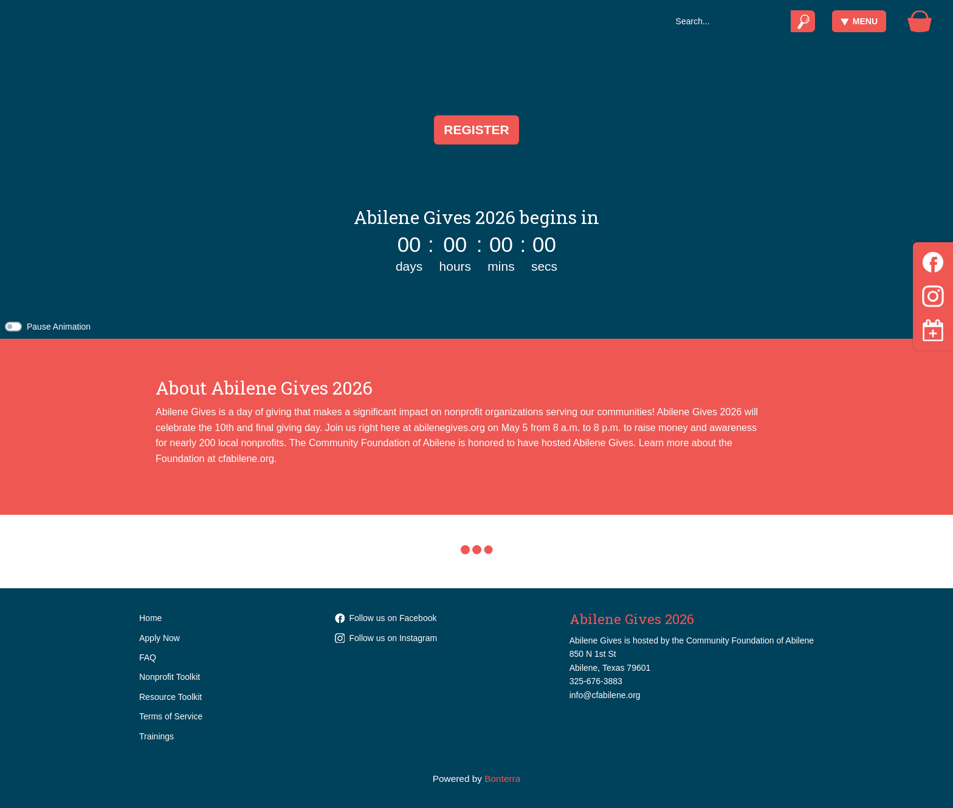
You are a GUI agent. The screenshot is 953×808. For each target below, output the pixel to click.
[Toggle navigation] (933, 330)
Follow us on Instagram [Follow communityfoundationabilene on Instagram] (386, 638)
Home (150, 618)
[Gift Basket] (919, 21)
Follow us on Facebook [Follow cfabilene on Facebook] (386, 618)
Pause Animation (59, 326)
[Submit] (803, 21)
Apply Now (159, 638)
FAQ (147, 657)
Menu (859, 21)
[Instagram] (933, 294)
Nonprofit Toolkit (169, 677)
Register (476, 130)
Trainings (156, 736)
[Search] (729, 21)
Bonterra (502, 778)
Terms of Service (170, 716)
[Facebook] (933, 260)
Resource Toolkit (170, 697)
